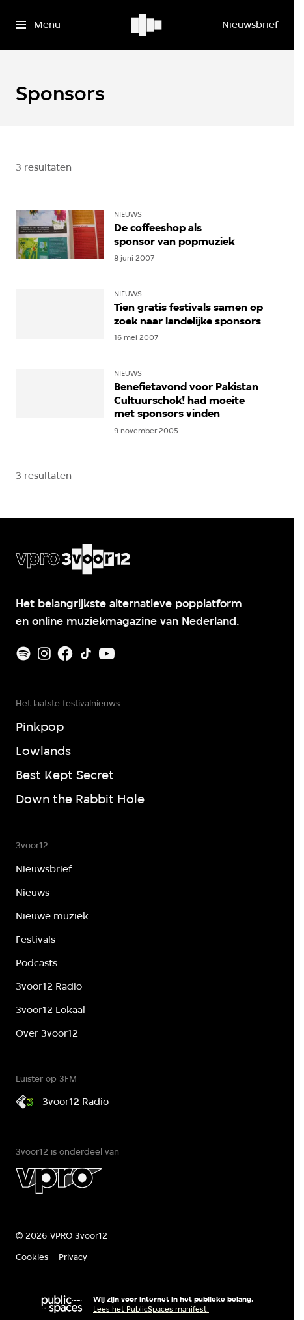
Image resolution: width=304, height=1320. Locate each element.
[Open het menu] (38, 24)
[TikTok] (86, 653)
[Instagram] (44, 653)
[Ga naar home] (147, 25)
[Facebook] (65, 653)
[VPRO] (59, 1181)
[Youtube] (107, 653)
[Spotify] (23, 653)
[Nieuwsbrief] (250, 24)
